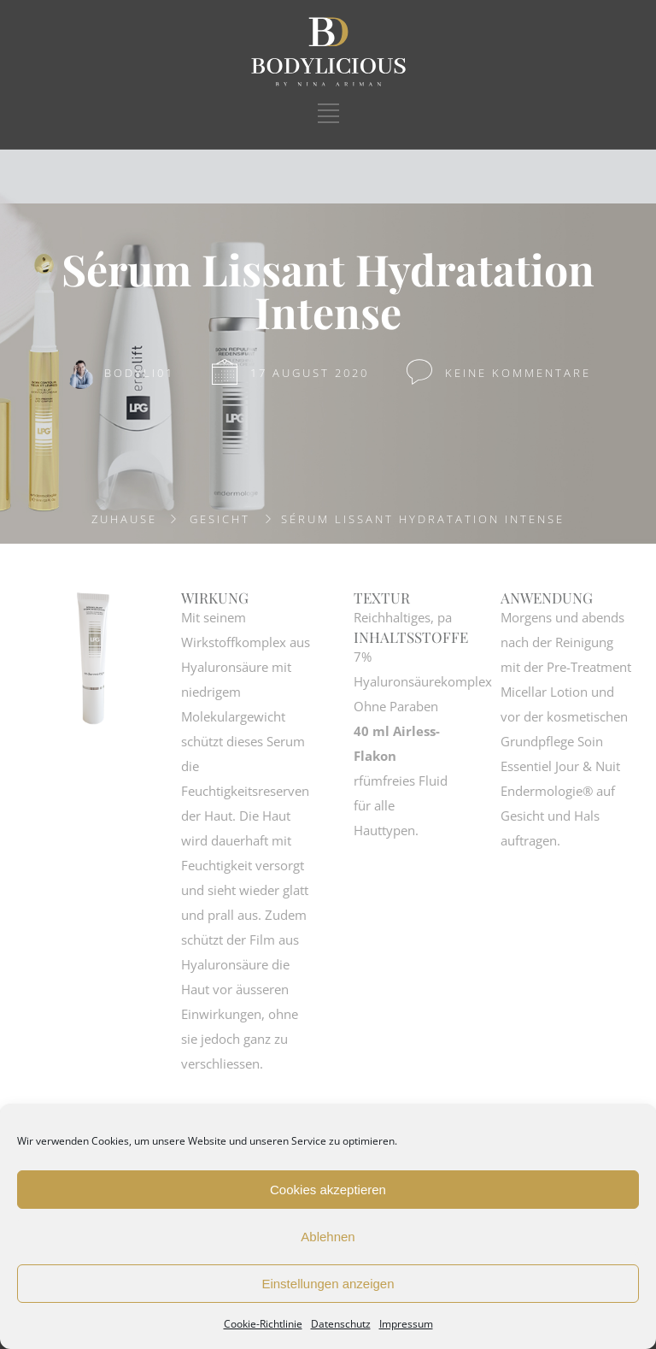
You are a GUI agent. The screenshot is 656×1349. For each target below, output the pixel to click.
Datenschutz (341, 1324)
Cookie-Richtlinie (263, 1324)
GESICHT (220, 519)
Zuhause (124, 519)
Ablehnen (327, 1236)
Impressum (406, 1324)
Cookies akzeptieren (328, 1189)
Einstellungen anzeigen (327, 1283)
